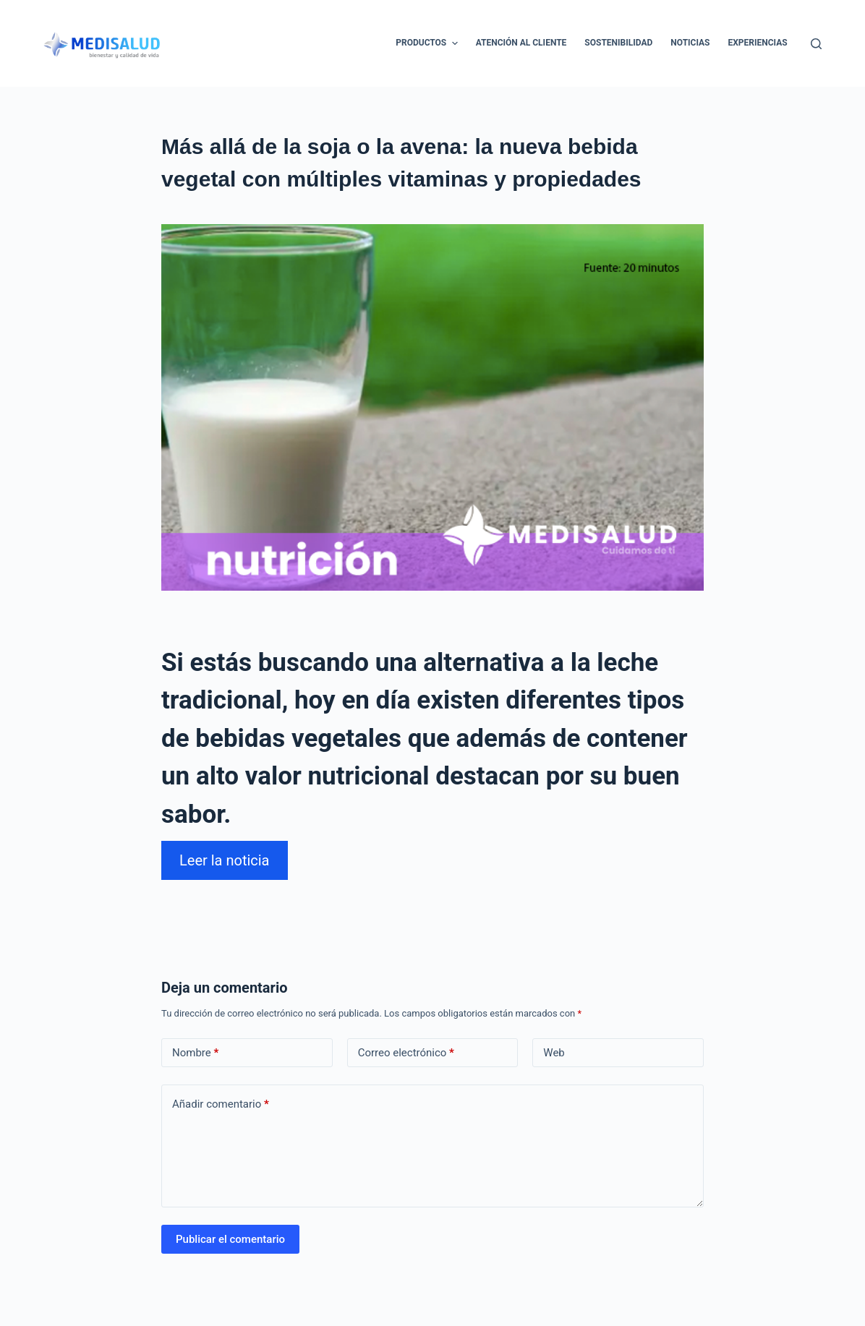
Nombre (195, 1053)
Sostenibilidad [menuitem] (618, 43)
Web (553, 1052)
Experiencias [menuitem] (758, 43)
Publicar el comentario (230, 1239)
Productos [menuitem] (428, 43)
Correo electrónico (406, 1053)
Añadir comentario (220, 1104)
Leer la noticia (224, 860)
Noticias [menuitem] (690, 43)
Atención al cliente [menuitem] (521, 43)
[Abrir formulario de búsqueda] (816, 43)
